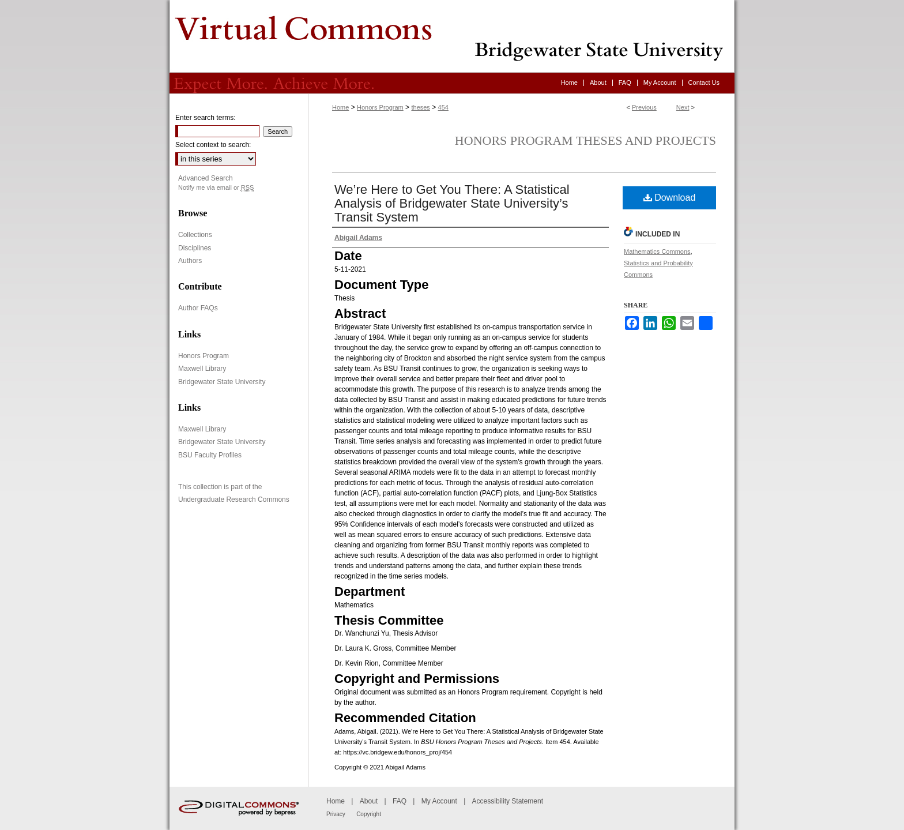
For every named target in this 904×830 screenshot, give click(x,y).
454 (443, 107)
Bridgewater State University (221, 382)
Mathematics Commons (657, 251)
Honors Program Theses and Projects (585, 140)
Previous (644, 107)
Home (340, 107)
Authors (190, 261)
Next (683, 107)
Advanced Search (205, 178)
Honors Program (380, 107)
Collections (195, 235)
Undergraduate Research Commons (233, 499)
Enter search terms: (205, 118)
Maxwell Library (202, 369)
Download (669, 197)
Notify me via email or (216, 187)
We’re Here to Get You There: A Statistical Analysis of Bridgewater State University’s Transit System (452, 203)
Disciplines (194, 248)
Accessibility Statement (507, 801)
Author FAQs (198, 308)
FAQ (399, 801)
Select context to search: (213, 145)
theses (420, 107)
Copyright (368, 814)
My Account (439, 801)
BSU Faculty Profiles (210, 455)
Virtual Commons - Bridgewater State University (452, 36)
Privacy (335, 814)
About (369, 801)
